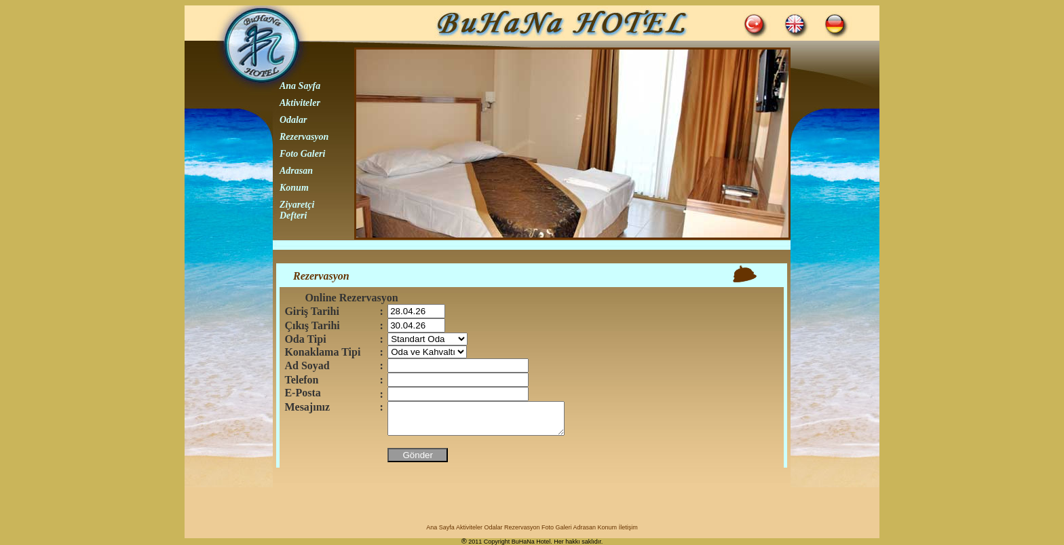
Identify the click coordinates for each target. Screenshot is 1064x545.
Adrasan (296, 171)
